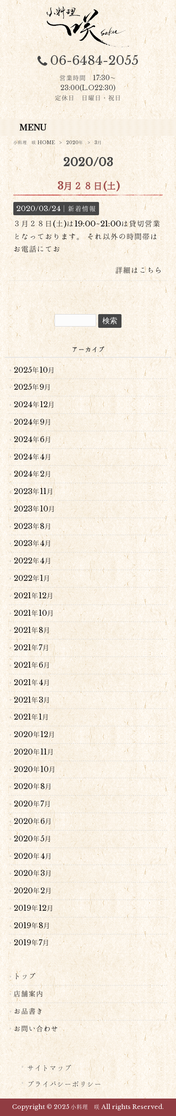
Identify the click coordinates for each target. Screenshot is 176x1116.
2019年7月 (32, 942)
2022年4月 (33, 560)
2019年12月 (34, 908)
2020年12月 (35, 734)
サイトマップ (49, 1068)
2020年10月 (35, 769)
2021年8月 (32, 630)
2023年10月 (35, 509)
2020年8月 (33, 786)
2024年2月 (33, 474)
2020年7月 (33, 804)
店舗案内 (29, 993)
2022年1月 (32, 578)
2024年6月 (33, 439)
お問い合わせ (36, 1028)
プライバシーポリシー (64, 1084)
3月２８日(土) (88, 186)
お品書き (29, 1011)
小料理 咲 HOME (34, 142)
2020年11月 (34, 752)
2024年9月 (33, 422)
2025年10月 (34, 370)
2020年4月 (33, 856)
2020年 (74, 142)
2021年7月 (32, 647)
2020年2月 (33, 890)
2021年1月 (32, 717)
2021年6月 (32, 665)
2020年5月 (33, 838)
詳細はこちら (139, 270)
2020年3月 (33, 873)
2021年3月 (32, 700)
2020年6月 (33, 821)
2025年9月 (33, 387)
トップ (25, 976)
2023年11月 (34, 491)
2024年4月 (33, 457)
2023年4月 (33, 543)
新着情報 (82, 208)
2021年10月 (34, 613)
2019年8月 (32, 925)
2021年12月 (34, 595)
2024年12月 (34, 404)
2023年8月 (33, 526)
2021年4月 (32, 682)
